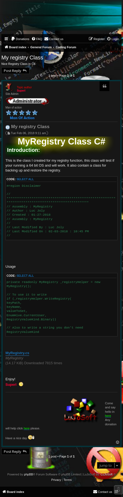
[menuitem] (20, 39)
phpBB (28, 474)
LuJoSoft (106, 474)
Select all (25, 179)
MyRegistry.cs (17, 353)
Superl (21, 90)
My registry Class (22, 58)
